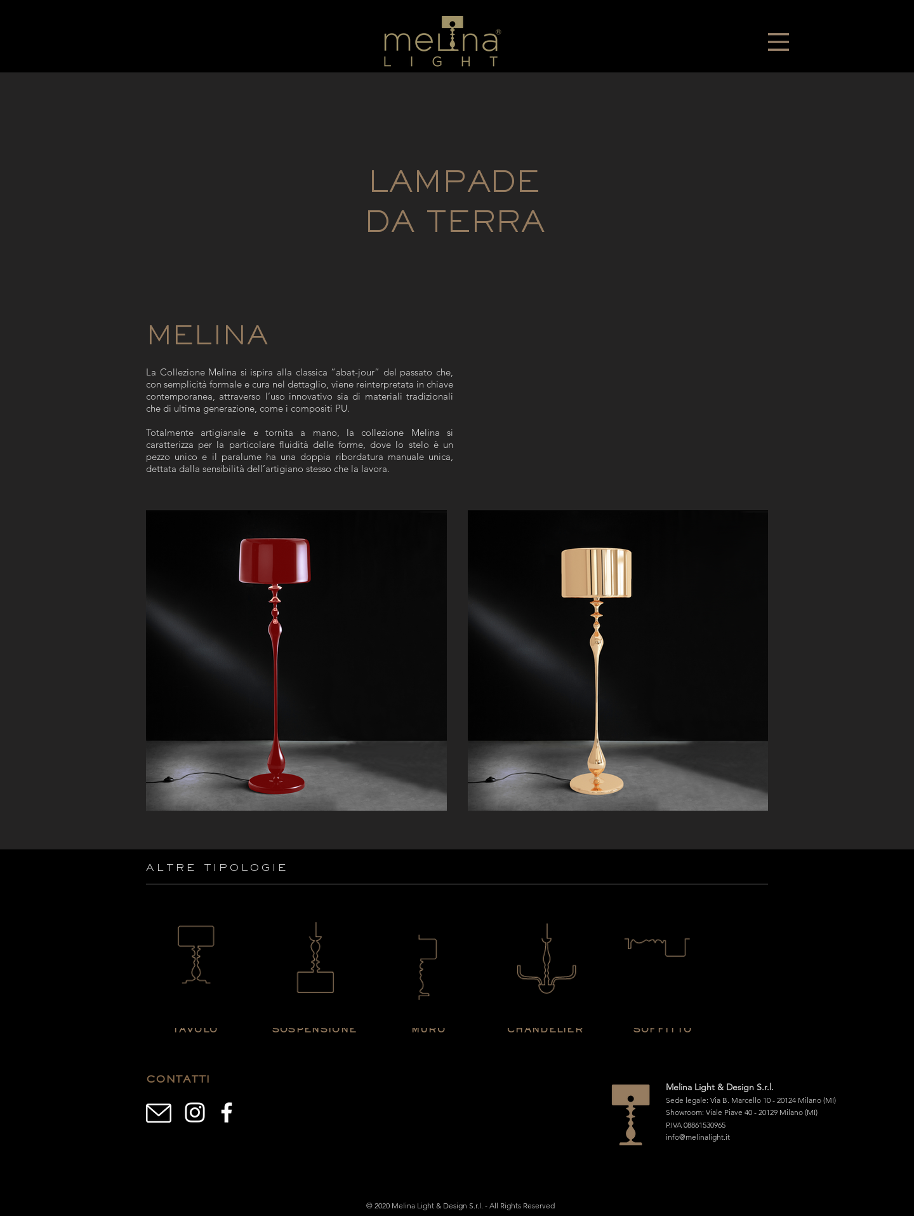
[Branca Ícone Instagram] (195, 1112)
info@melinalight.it (698, 1137)
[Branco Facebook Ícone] (226, 1112)
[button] (778, 42)
